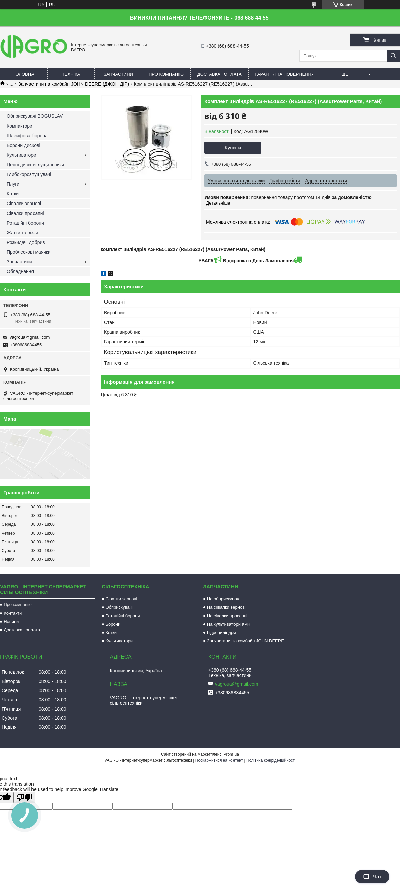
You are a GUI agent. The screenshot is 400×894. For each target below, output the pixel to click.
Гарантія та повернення (285, 74)
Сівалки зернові (24, 203)
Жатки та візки (22, 232)
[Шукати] (393, 56)
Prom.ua (231, 754)
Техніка (71, 74)
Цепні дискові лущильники (35, 164)
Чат (372, 877)
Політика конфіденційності (271, 760)
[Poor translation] (24, 797)
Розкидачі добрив (26, 242)
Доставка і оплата (219, 74)
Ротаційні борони (25, 223)
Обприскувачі (119, 607)
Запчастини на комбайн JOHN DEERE (245, 640)
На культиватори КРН (228, 624)
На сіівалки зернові (226, 607)
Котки (13, 193)
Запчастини (118, 74)
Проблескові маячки (29, 252)
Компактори (19, 126)
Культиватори (21, 155)
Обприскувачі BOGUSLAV (35, 116)
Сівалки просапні (25, 213)
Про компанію (166, 74)
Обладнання (20, 271)
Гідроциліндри (221, 632)
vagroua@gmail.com (30, 337)
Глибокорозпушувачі (29, 174)
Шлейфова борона (27, 135)
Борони (113, 624)
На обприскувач (223, 598)
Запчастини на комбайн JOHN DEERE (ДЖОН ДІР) (73, 84)
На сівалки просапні (227, 615)
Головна (23, 74)
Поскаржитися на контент (219, 760)
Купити (233, 147)
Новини (11, 621)
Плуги (13, 184)
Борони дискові (23, 145)
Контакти (13, 613)
